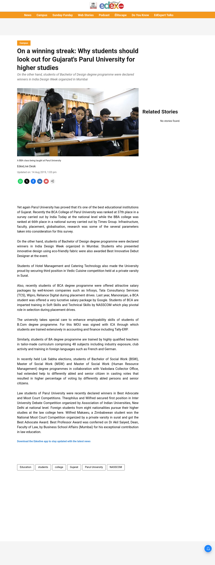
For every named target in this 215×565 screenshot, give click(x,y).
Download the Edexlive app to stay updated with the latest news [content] (53, 441)
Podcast (104, 15)
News (27, 15)
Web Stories (86, 15)
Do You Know (140, 15)
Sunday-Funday (62, 15)
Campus (42, 15)
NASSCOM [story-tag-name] (116, 467)
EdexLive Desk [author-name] (26, 166)
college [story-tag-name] (59, 467)
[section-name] (24, 42)
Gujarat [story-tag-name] (74, 467)
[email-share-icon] (46, 183)
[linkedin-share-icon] (39, 183)
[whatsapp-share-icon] (20, 183)
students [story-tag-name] (43, 467)
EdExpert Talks (163, 15)
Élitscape (121, 15)
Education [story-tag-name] (25, 467)
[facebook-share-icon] (33, 183)
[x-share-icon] (26, 183)
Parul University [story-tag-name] (94, 467)
